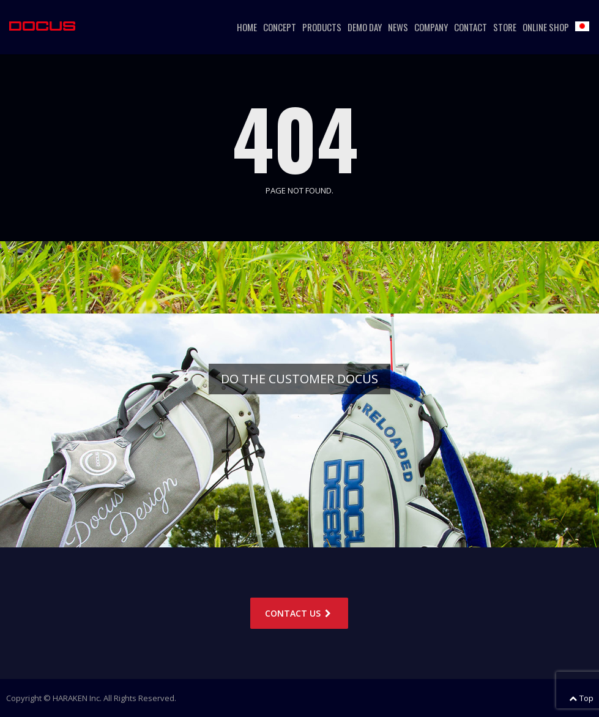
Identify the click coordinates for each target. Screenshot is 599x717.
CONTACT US (299, 613)
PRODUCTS (321, 26)
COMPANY (431, 26)
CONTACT (470, 26)
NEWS (398, 26)
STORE (504, 26)
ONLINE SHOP (546, 26)
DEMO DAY (365, 26)
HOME (247, 26)
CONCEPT (279, 26)
